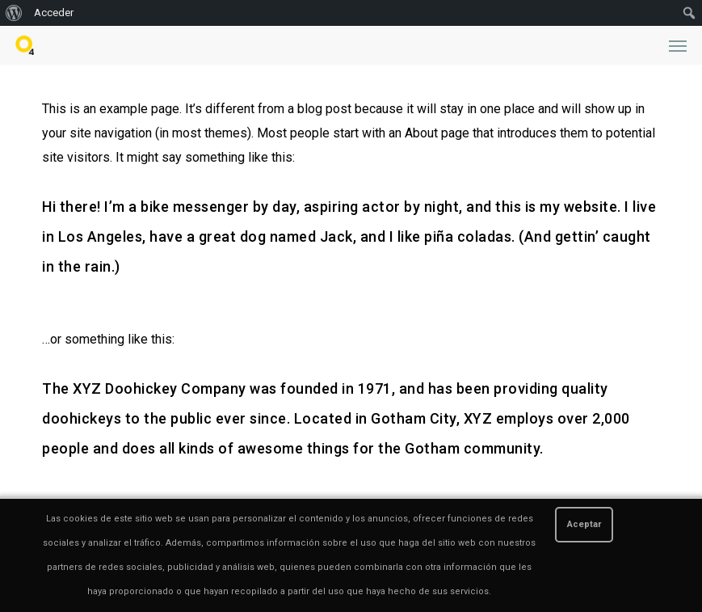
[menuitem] (14, 13)
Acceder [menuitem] (54, 12)
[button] (678, 45)
